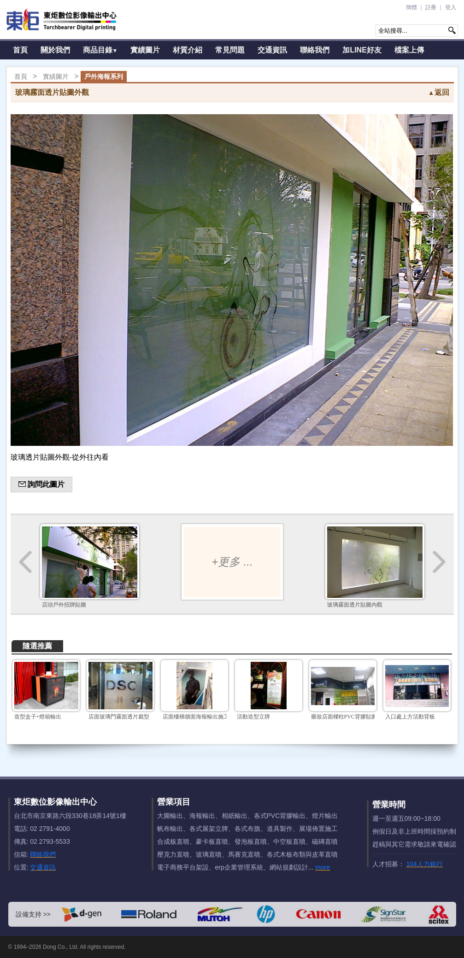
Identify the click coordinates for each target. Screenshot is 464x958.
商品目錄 (100, 50)
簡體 (411, 7)
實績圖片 (145, 50)
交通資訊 (272, 50)
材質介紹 (187, 50)
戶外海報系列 (103, 76)
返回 (438, 92)
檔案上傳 (409, 50)
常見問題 (230, 50)
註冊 (430, 7)
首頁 (20, 50)
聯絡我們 (314, 50)
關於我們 (55, 50)
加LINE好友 (361, 50)
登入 (450, 7)
